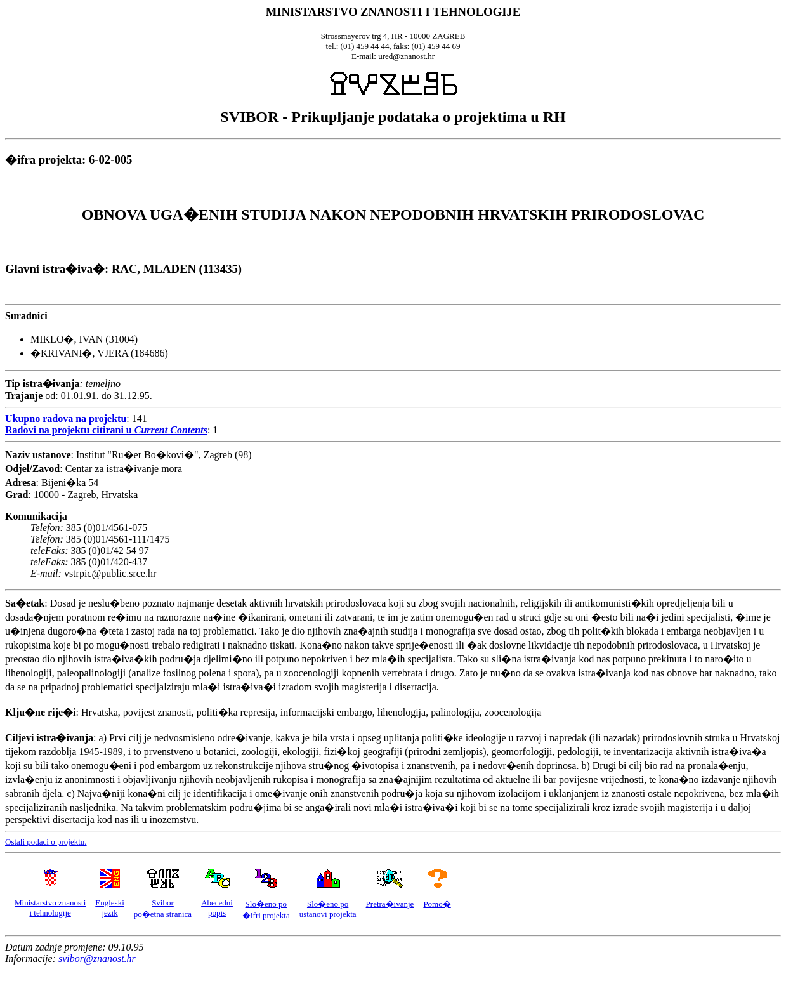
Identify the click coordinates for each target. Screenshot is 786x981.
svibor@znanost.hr (97, 958)
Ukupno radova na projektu (65, 418)
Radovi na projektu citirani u (106, 430)
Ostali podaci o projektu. (46, 841)
